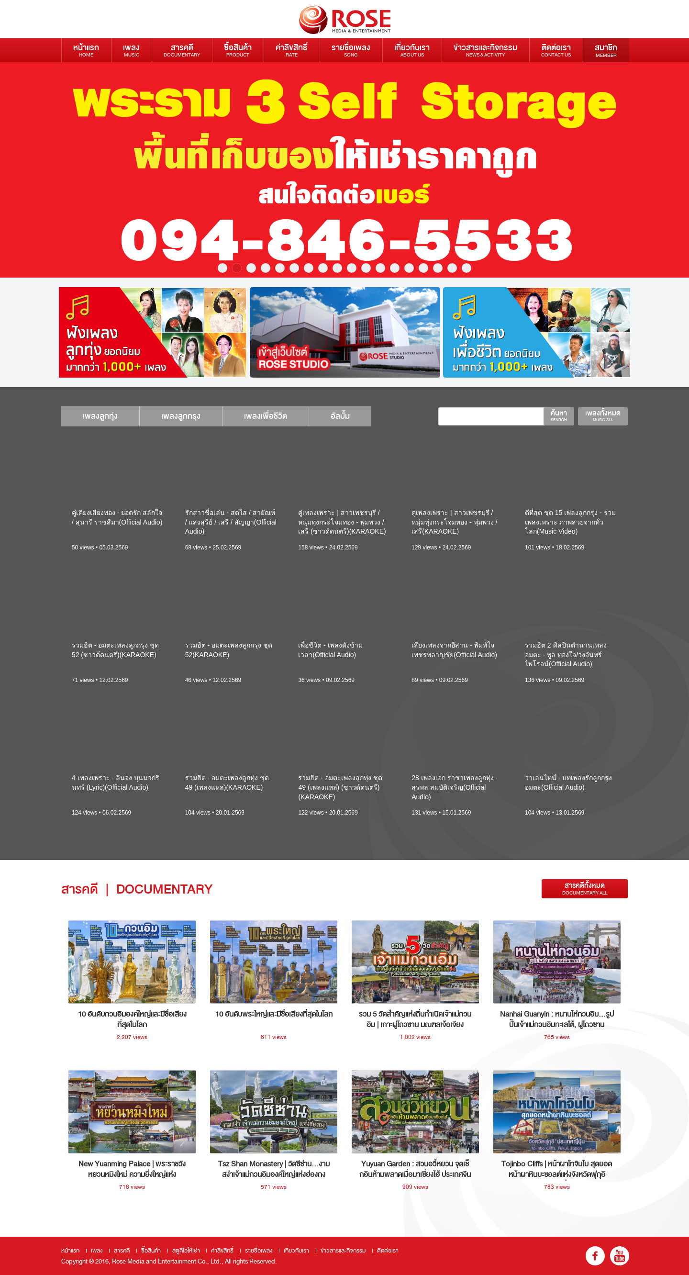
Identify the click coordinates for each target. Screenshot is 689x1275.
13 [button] (395, 268)
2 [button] (237, 268)
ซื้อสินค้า (238, 50)
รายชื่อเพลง (351, 50)
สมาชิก (606, 50)
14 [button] (409, 268)
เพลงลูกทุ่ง (102, 416)
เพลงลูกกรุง (188, 416)
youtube (619, 1255)
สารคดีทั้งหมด (584, 888)
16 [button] (438, 268)
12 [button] (380, 268)
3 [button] (251, 268)
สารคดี (182, 50)
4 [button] (265, 268)
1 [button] (222, 268)
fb (595, 1255)
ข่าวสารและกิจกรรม (485, 50)
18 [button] (466, 268)
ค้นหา (559, 415)
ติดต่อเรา (556, 50)
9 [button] (337, 268)
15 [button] (423, 268)
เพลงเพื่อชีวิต (277, 416)
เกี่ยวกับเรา (412, 50)
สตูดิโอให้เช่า (186, 1250)
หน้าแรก (86, 50)
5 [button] (280, 268)
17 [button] (452, 268)
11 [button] (366, 268)
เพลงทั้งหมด (603, 415)
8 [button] (323, 268)
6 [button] (294, 268)
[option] (344, 170)
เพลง (131, 50)
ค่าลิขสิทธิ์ (292, 50)
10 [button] (351, 268)
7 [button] (308, 268)
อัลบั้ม (357, 416)
